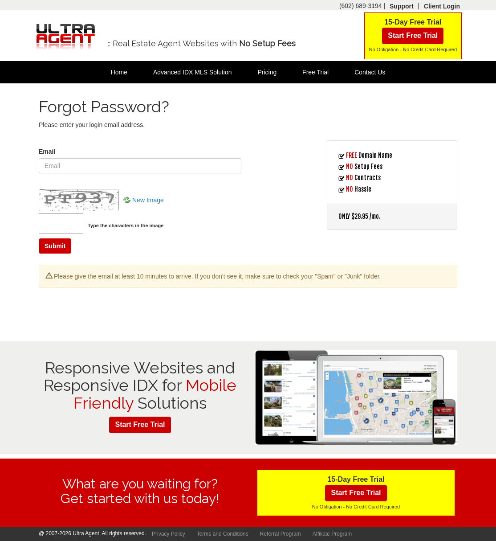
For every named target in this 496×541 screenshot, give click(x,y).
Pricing (266, 72)
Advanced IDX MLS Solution (192, 72)
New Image (148, 200)
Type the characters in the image (125, 225)
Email (47, 151)
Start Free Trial (413, 35)
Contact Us (369, 72)
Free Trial (315, 72)
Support (402, 6)
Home (119, 72)
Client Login (442, 6)
